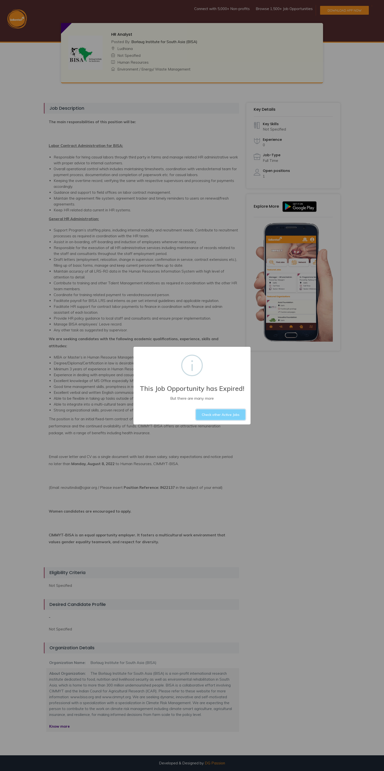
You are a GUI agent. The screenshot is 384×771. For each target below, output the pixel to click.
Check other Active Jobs (221, 414)
